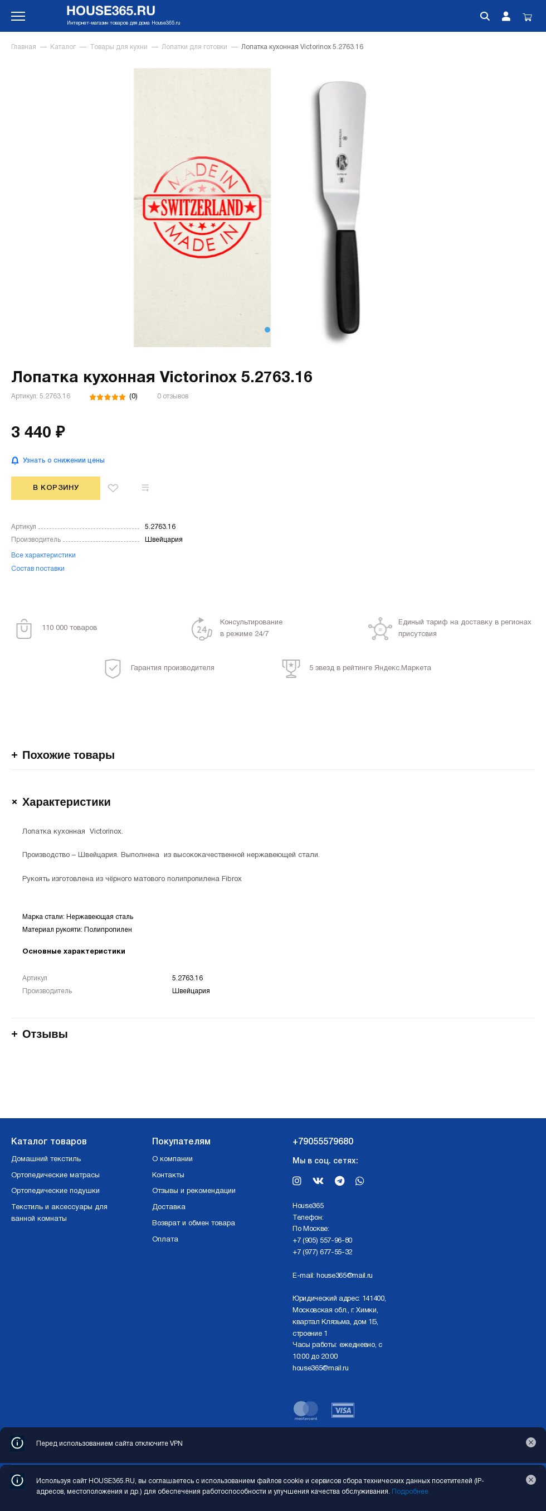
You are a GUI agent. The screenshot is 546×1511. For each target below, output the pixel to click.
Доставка (169, 1207)
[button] (267, 330)
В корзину (56, 488)
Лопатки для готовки (194, 47)
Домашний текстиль (46, 1159)
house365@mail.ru (344, 1276)
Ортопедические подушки (55, 1191)
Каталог (63, 47)
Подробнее (410, 1492)
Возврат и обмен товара (193, 1223)
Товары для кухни (119, 47)
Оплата (165, 1239)
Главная (23, 47)
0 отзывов (172, 396)
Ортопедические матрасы (55, 1175)
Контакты (168, 1175)
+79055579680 (322, 1142)
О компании (172, 1159)
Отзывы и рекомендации (194, 1191)
